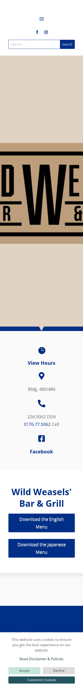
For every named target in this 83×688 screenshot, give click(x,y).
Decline (58, 670)
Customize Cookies (41, 680)
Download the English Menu (41, 523)
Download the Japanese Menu (41, 548)
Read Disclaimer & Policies (41, 658)
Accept (24, 670)
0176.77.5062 (37, 424)
